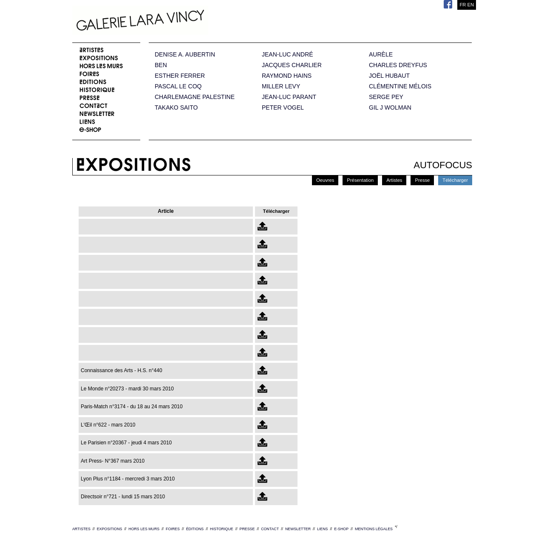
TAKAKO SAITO (176, 107)
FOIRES (173, 529)
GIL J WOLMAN (390, 107)
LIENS (322, 529)
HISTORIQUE (221, 529)
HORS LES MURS (143, 529)
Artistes (394, 180)
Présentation (360, 180)
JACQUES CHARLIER (292, 65)
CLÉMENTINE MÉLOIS (400, 86)
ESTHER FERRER (180, 76)
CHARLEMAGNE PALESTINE (195, 97)
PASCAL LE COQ (178, 86)
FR (462, 4)
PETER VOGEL (283, 107)
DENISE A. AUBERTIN (185, 54)
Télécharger (455, 180)
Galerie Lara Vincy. (182, 21)
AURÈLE (381, 54)
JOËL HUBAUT (389, 76)
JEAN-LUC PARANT (289, 97)
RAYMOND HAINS (287, 76)
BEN (161, 65)
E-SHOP (341, 529)
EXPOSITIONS (109, 529)
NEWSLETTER (298, 529)
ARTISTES (81, 529)
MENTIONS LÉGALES (374, 529)
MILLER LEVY (281, 86)
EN (470, 4)
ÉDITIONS (195, 529)
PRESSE (247, 529)
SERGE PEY (386, 97)
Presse (422, 180)
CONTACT (270, 529)
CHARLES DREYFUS (398, 65)
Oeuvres (325, 180)
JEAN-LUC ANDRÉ (287, 54)
